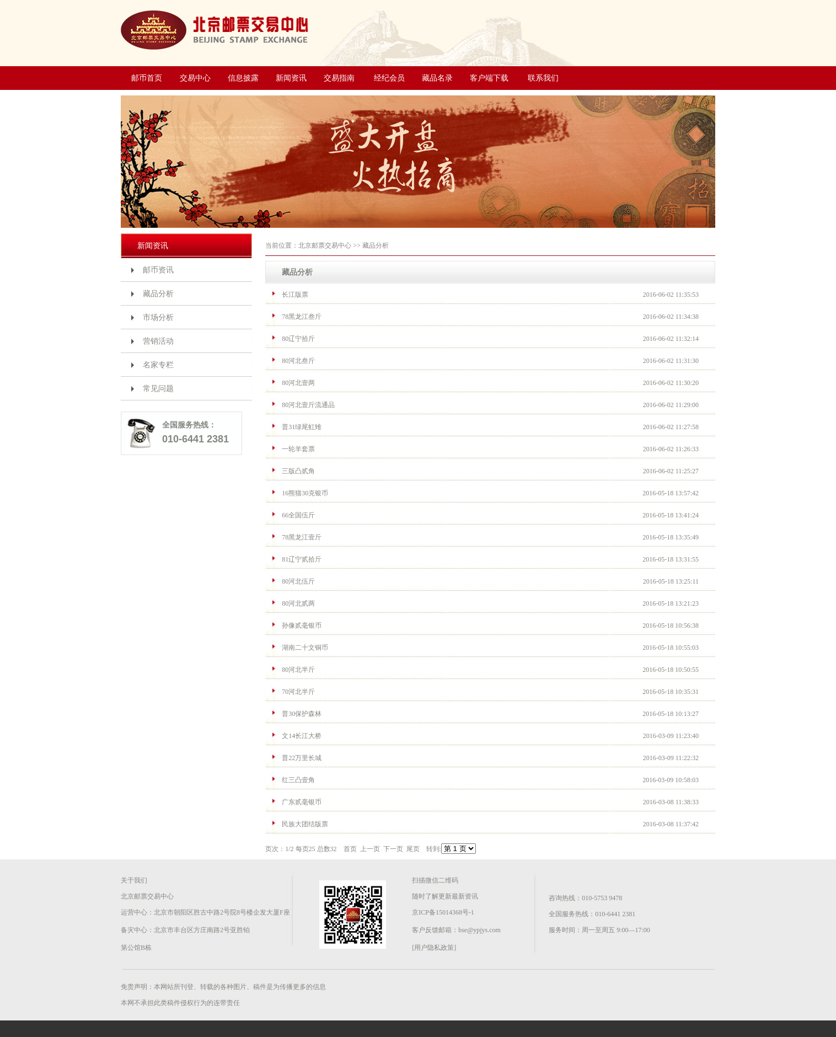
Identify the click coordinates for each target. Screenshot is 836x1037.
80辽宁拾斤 (298, 339)
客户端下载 (489, 77)
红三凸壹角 (298, 780)
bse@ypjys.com (479, 930)
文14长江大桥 (301, 736)
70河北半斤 (298, 692)
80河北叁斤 (298, 361)
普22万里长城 (301, 758)
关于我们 (134, 880)
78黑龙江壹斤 (301, 537)
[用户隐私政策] (434, 948)
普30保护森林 (301, 714)
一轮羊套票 (298, 449)
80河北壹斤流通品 (308, 405)
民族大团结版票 (305, 824)
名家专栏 (158, 365)
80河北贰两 (298, 603)
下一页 (393, 849)
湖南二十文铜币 (305, 647)
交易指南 (339, 77)
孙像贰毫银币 (301, 625)
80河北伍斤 (298, 581)
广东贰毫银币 (301, 802)
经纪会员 (389, 77)
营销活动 (158, 341)
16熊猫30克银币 (305, 493)
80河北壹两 (298, 383)
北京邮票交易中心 (324, 245)
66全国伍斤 (298, 515)
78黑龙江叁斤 (301, 316)
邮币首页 (146, 77)
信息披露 (243, 77)
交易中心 (195, 77)
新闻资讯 (291, 77)
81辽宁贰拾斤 (301, 559)
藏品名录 (437, 77)
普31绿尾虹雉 (301, 427)
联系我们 (543, 77)
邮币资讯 (158, 270)
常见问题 (158, 388)
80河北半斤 (298, 669)
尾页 (413, 849)
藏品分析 (158, 294)
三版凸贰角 (298, 471)
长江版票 (295, 294)
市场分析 (158, 317)
